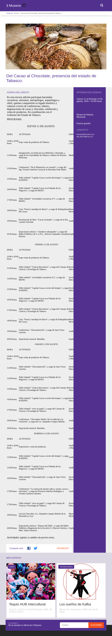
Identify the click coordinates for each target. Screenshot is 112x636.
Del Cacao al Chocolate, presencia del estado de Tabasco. (41, 13)
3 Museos (13, 5)
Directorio (46, 591)
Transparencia (92, 601)
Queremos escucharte (19, 593)
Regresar (63, 503)
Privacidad (102, 601)
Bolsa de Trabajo (30, 591)
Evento (16, 13)
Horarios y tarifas (62, 591)
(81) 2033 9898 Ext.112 (85, 91)
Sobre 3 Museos (13, 591)
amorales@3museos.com (85, 89)
